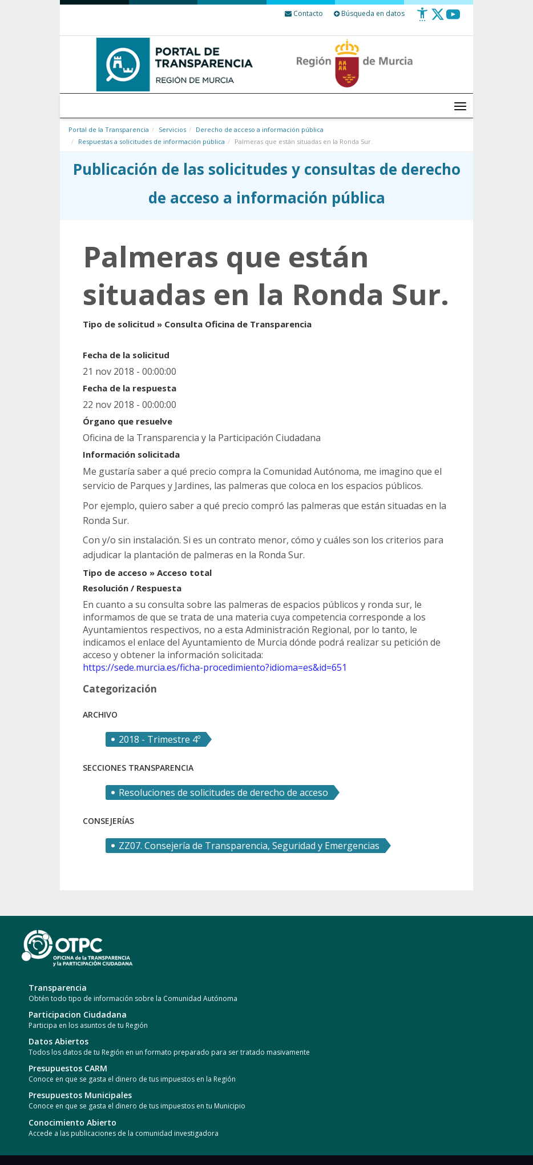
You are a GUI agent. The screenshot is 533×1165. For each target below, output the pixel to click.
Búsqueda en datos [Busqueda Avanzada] (369, 13)
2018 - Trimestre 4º (159, 739)
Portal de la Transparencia (108, 129)
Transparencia (58, 987)
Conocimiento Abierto (72, 1122)
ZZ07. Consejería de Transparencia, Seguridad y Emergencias (249, 845)
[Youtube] (453, 18)
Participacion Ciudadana (78, 1014)
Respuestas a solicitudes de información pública (151, 141)
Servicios (172, 129)
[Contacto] (304, 13)
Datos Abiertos (58, 1041)
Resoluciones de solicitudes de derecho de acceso (223, 792)
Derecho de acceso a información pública (260, 129)
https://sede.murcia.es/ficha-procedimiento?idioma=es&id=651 (215, 667)
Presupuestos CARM (68, 1068)
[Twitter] (438, 18)
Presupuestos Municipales (80, 1095)
